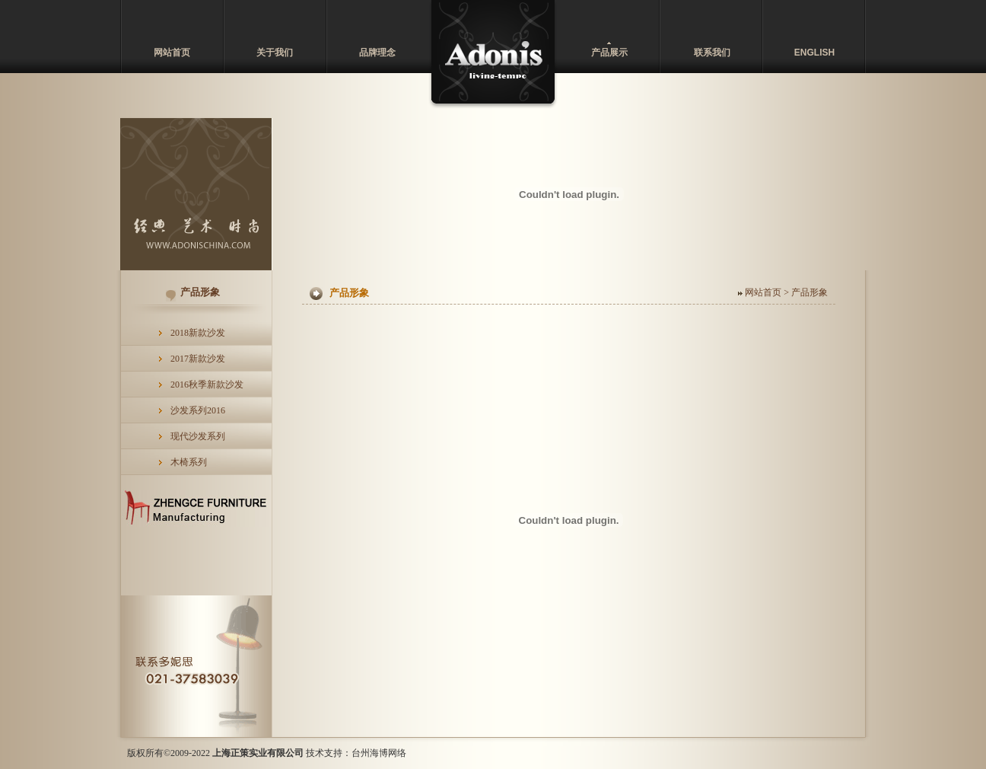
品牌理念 (377, 52)
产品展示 (609, 52)
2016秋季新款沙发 (206, 384)
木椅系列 (188, 462)
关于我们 (274, 52)
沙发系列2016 (197, 410)
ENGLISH (814, 52)
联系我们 (712, 52)
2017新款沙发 (197, 358)
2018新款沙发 (197, 332)
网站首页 (172, 52)
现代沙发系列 (197, 436)
